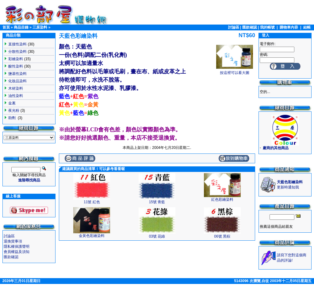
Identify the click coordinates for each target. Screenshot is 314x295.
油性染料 (15, 96)
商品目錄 (21, 27)
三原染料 (40, 27)
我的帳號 (267, 27)
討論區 (233, 27)
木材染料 (15, 88)
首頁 (6, 27)
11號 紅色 (92, 202)
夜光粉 (13, 110)
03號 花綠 (157, 236)
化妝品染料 (17, 81)
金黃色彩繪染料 (92, 236)
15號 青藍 (157, 202)
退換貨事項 (13, 241)
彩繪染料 (15, 59)
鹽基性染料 (17, 74)
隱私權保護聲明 (16, 246)
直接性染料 (17, 44)
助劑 (12, 118)
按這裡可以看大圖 (234, 71)
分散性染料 (17, 51)
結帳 (307, 27)
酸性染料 (15, 66)
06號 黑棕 (222, 236)
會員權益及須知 (16, 252)
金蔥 (12, 103)
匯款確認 (249, 27)
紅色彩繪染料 (222, 199)
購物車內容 (289, 27)
